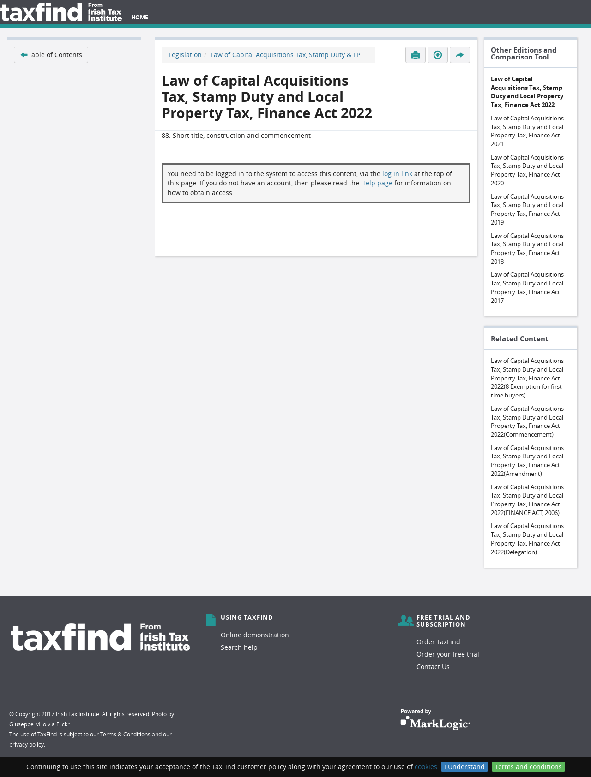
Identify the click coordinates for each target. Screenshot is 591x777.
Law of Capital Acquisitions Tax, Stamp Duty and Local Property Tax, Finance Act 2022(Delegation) (527, 539)
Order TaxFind (438, 641)
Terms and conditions (528, 766)
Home (139, 17)
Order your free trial (447, 654)
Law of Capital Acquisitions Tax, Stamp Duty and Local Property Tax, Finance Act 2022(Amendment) (527, 461)
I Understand (464, 766)
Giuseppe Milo (27, 724)
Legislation (185, 54)
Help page (376, 182)
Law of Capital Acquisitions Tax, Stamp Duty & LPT (287, 54)
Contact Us (433, 666)
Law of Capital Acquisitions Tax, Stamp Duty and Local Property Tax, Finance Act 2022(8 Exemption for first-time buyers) (527, 377)
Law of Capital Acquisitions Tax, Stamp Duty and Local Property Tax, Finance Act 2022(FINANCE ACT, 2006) (527, 500)
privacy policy (26, 744)
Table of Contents (51, 54)
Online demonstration (255, 634)
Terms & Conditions (125, 734)
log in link (397, 173)
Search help (239, 647)
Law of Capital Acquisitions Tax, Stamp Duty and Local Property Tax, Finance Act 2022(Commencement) (527, 421)
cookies (426, 766)
